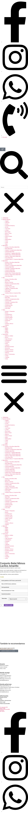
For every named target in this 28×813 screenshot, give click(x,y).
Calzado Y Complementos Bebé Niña (13, 250)
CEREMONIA (5, 218)
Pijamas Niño (8, 306)
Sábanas (7, 352)
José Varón (7, 228)
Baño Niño (7, 297)
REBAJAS (5, 326)
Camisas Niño (8, 300)
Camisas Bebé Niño (9, 267)
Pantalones (7, 320)
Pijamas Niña (8, 290)
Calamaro (7, 222)
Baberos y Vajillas (9, 335)
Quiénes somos (3, 697)
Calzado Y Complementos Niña (12, 283)
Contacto (2, 710)
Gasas (6, 343)
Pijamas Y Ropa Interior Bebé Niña (13, 256)
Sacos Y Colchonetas (10, 354)
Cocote (6, 224)
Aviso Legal (2, 702)
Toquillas (7, 357)
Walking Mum (8, 239)
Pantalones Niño (9, 305)
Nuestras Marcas (6, 219)
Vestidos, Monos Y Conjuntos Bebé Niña (14, 259)
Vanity (6, 358)
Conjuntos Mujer (9, 317)
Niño (4, 294)
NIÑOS (6, 331)
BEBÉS (6, 328)
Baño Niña (7, 280)
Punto (6, 322)
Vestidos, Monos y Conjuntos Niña (13, 293)
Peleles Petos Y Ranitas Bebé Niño (13, 273)
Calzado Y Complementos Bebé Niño (13, 265)
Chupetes (7, 342)
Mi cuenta (2, 711)
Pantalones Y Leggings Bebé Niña (12, 253)
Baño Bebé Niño (8, 264)
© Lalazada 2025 (4, 707)
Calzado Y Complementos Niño (12, 299)
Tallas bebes (4, 598)
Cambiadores (8, 340)
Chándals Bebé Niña (9, 251)
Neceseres (7, 348)
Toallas (6, 355)
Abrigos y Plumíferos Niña (11, 279)
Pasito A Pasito (8, 236)
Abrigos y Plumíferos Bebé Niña (12, 247)
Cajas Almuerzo (8, 339)
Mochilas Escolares (9, 346)
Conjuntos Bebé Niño (10, 270)
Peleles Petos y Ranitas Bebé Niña (12, 254)
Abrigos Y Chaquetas (10, 311)
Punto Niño (7, 308)
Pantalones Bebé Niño (10, 271)
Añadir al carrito (8, 605)
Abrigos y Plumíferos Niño (11, 296)
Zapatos (7, 325)
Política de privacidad (5, 703)
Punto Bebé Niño (9, 276)
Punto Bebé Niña (9, 257)
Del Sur (6, 227)
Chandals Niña (8, 285)
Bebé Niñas (5, 245)
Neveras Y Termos (9, 349)
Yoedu (6, 242)
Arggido (7, 221)
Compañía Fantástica (10, 225)
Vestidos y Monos (9, 323)
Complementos (8, 314)
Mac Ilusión (7, 231)
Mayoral (7, 234)
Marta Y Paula (8, 233)
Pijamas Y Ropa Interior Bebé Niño (13, 274)
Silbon (6, 238)
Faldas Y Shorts (8, 319)
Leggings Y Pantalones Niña (11, 288)
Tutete (6, 241)
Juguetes (7, 345)
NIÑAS (6, 329)
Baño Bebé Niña (8, 248)
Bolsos (6, 313)
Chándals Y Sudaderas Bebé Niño (12, 268)
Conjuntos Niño (8, 303)
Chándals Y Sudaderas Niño (11, 302)
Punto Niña (7, 291)
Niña (4, 277)
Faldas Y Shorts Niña (10, 287)
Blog (1, 699)
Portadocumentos (9, 351)
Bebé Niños (5, 260)
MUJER (6, 332)
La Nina (7, 230)
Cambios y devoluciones (5, 700)
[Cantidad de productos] (2, 605)
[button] (14, 165)
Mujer (4, 309)
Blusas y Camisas (9, 282)
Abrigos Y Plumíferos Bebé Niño (12, 262)
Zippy (6, 244)
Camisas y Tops (8, 316)
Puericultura (5, 334)
